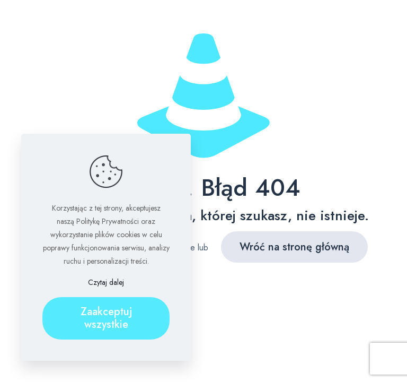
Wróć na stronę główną (294, 247)
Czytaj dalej (106, 282)
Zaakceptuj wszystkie (106, 318)
